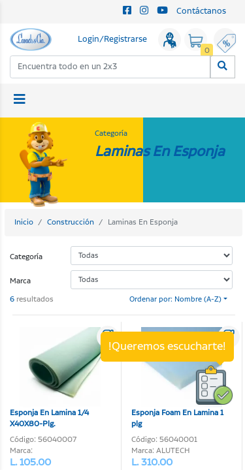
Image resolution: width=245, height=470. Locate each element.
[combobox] (110, 66)
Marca (20, 281)
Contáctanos (201, 11)
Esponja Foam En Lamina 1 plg (177, 378)
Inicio (23, 222)
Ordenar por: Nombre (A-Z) (175, 299)
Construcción (70, 222)
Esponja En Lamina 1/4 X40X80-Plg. (55, 378)
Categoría (26, 256)
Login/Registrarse (112, 39)
